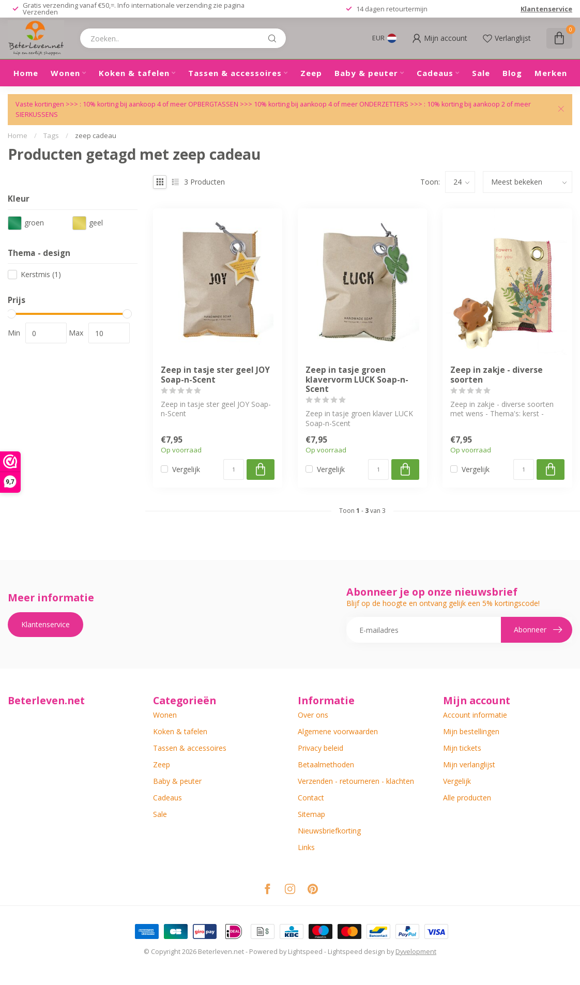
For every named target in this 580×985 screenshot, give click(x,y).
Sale (481, 73)
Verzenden (40, 12)
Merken (551, 73)
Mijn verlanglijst (469, 764)
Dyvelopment (415, 951)
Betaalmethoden (326, 764)
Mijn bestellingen (471, 731)
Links (306, 847)
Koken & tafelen (134, 73)
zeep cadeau (95, 135)
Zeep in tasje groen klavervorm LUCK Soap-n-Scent (357, 380)
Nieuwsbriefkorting (329, 831)
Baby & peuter (366, 73)
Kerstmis (41, 274)
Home (25, 73)
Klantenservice (546, 8)
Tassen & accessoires (235, 73)
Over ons (313, 715)
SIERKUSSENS (37, 114)
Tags (51, 135)
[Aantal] (233, 469)
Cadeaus (435, 73)
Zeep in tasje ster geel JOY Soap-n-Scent (215, 375)
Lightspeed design (356, 951)
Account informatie (475, 715)
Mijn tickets (462, 748)
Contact (311, 797)
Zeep (311, 73)
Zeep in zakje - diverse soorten (496, 375)
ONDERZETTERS (383, 104)
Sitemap (311, 814)
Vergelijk (186, 469)
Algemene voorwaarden (338, 731)
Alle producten (467, 797)
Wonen (65, 73)
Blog (512, 73)
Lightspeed (305, 951)
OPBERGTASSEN (213, 104)
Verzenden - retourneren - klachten (356, 781)
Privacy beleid (320, 748)
